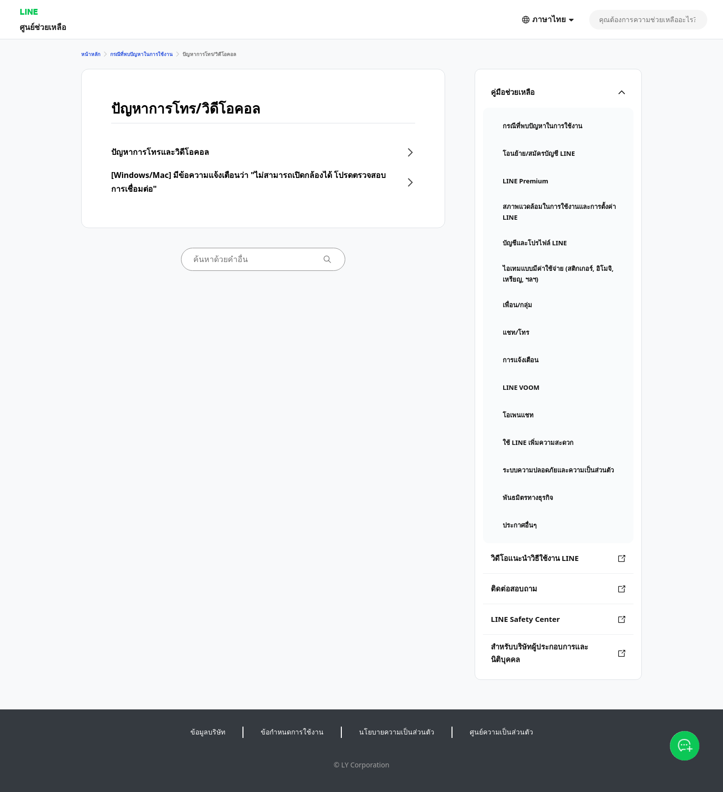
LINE (29, 11)
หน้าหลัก (90, 54)
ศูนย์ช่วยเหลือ (43, 27)
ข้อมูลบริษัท (207, 731)
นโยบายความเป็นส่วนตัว (396, 731)
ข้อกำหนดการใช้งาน (292, 731)
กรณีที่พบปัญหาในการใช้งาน (141, 54)
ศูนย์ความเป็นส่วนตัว (501, 731)
